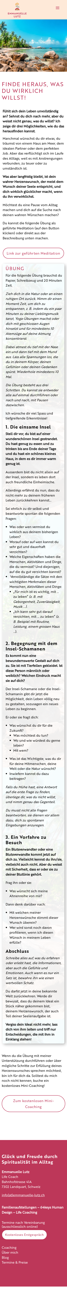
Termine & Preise (15, 1262)
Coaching (9, 1247)
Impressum (10, 1273)
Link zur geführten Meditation (33, 253)
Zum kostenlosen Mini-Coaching (33, 1103)
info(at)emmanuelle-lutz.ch (23, 1195)
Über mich (10, 1252)
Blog (5, 1257)
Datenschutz (11, 1279)
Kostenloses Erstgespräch (24, 1235)
